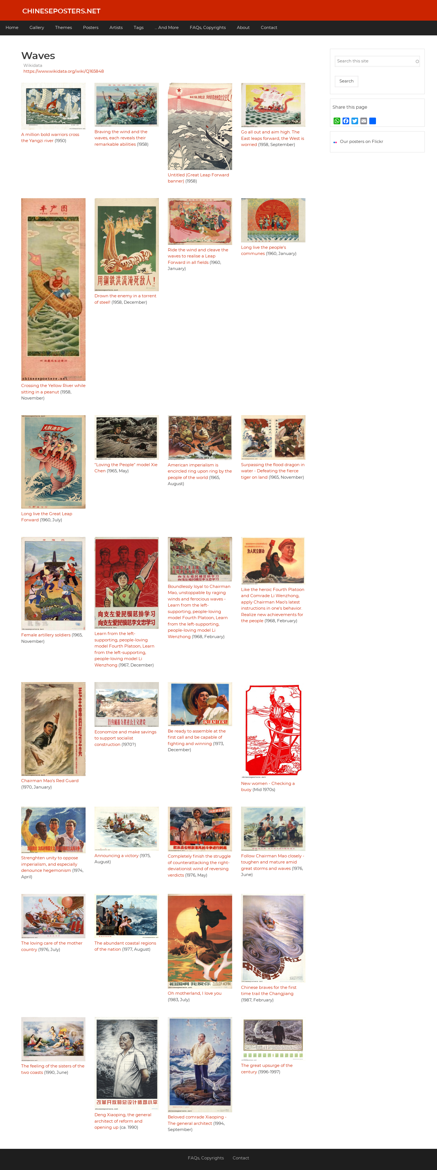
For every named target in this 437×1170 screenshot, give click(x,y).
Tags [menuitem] (139, 28)
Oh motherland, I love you (195, 993)
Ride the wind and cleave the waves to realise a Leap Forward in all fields (198, 256)
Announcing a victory (116, 856)
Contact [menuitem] (269, 28)
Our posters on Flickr (361, 142)
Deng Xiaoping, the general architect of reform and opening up (122, 1121)
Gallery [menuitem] (37, 28)
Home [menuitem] (12, 28)
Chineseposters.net (61, 11)
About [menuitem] (243, 28)
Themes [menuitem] (63, 28)
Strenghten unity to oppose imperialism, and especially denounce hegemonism (49, 864)
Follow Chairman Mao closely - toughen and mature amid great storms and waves (272, 862)
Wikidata (32, 66)
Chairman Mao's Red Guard (50, 781)
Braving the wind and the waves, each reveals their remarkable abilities (120, 138)
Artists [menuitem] (116, 28)
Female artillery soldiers (46, 635)
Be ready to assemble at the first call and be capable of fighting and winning (197, 737)
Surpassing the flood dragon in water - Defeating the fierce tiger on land (273, 471)
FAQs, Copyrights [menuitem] (208, 28)
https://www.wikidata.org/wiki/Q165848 (63, 71)
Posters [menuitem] (90, 28)
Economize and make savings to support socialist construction (125, 738)
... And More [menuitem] (167, 28)
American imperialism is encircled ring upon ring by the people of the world (200, 471)
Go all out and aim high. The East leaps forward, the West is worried (272, 138)
